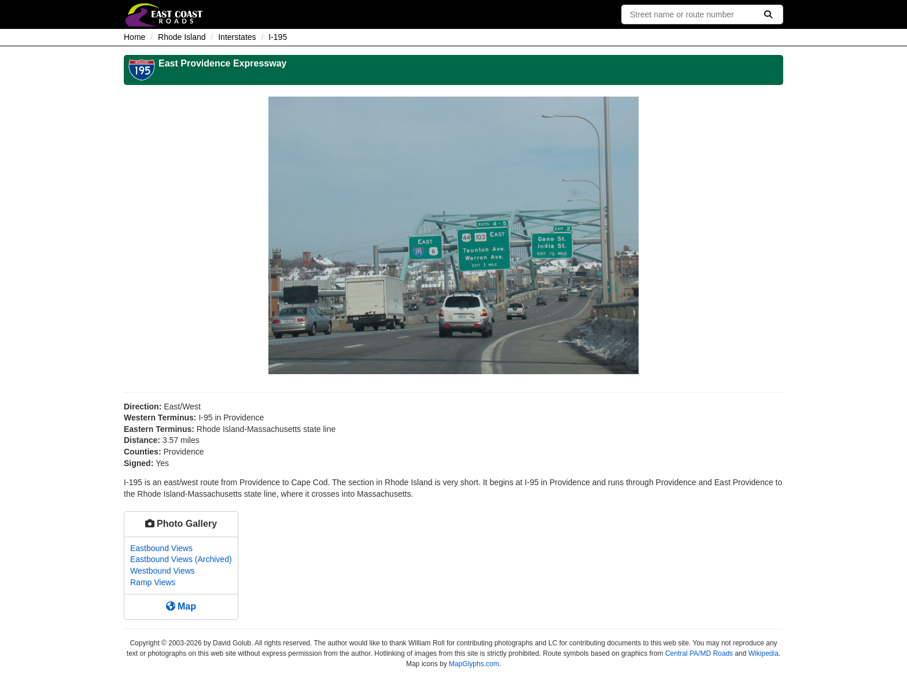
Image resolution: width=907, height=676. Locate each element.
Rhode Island (182, 37)
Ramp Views (152, 582)
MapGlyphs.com (474, 664)
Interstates (237, 37)
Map (181, 606)
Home (134, 37)
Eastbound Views (161, 548)
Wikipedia (764, 653)
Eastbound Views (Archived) (181, 559)
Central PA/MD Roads (699, 653)
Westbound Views (162, 570)
